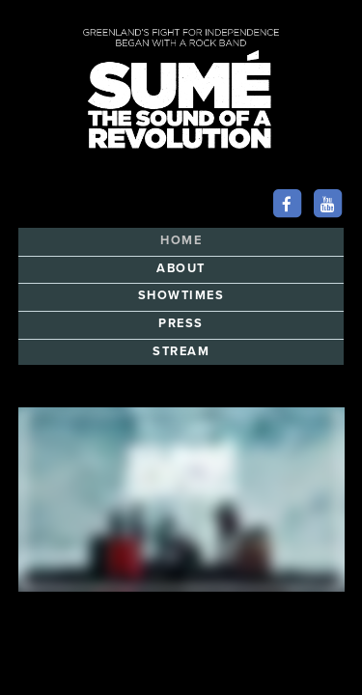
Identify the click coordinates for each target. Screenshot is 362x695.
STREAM (181, 351)
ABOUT (181, 268)
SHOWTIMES (181, 295)
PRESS (181, 323)
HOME (181, 240)
